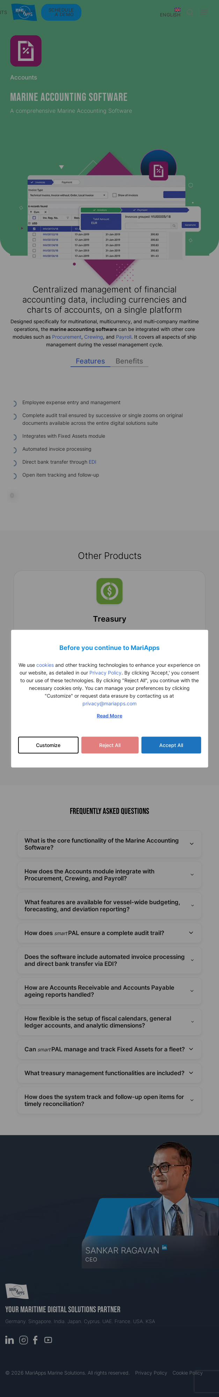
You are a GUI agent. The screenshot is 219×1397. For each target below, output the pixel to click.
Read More (109, 715)
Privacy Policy (105, 672)
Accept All (171, 745)
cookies (45, 665)
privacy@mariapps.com (109, 703)
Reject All (110, 745)
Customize (48, 745)
